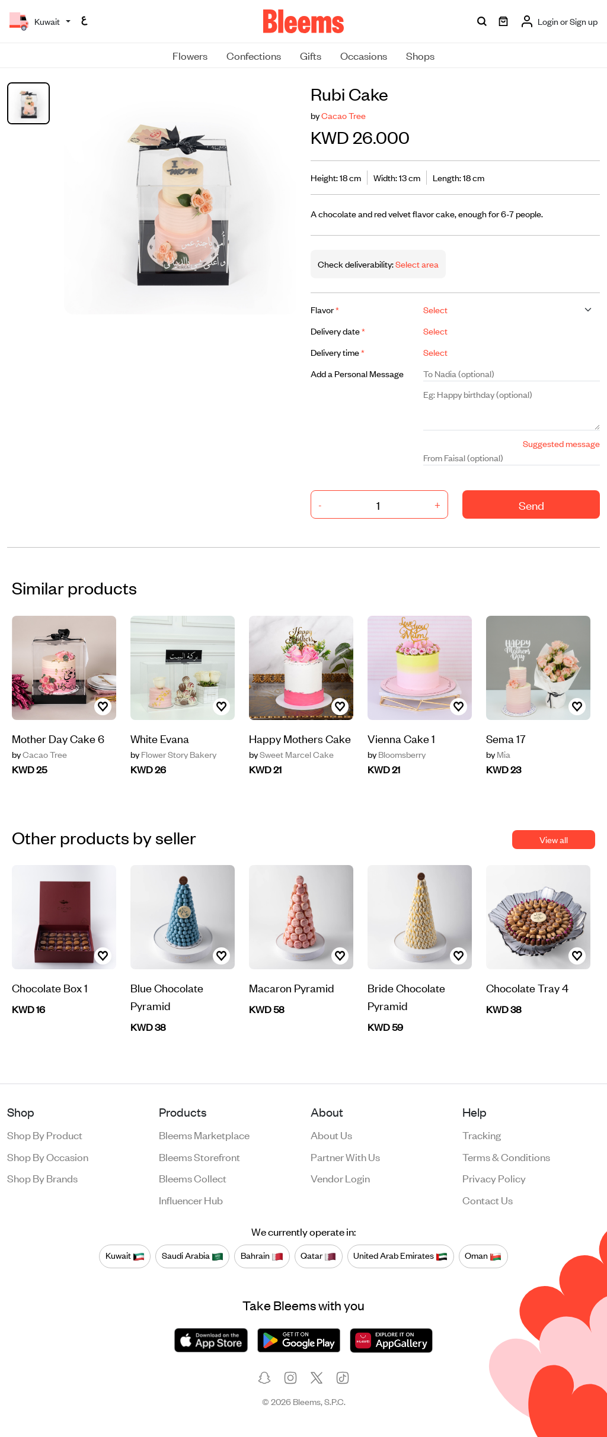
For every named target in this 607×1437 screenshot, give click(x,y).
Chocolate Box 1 (50, 987)
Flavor (325, 309)
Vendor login (340, 1178)
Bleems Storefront (199, 1156)
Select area (416, 264)
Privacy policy (494, 1178)
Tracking (481, 1134)
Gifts (310, 55)
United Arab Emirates (400, 1256)
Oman (483, 1256)
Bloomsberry (397, 754)
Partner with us (345, 1156)
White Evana (159, 738)
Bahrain (262, 1256)
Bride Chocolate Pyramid (406, 996)
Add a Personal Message (357, 373)
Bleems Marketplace (204, 1134)
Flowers (189, 55)
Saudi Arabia (192, 1256)
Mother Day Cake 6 (58, 738)
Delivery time (338, 352)
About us (331, 1134)
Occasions (363, 55)
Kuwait (125, 1256)
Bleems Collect (192, 1178)
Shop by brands (42, 1178)
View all (553, 839)
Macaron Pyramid (291, 987)
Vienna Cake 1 (401, 738)
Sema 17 (506, 738)
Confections (253, 55)
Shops (420, 55)
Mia (498, 754)
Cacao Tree (343, 115)
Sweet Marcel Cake (291, 754)
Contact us (487, 1199)
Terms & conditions (506, 1156)
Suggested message (561, 443)
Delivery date (338, 330)
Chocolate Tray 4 (527, 987)
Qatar (318, 1256)
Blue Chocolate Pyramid (166, 996)
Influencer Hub (191, 1199)
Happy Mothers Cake (300, 738)
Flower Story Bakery (173, 754)
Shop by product (44, 1134)
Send (531, 504)
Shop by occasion (47, 1156)
